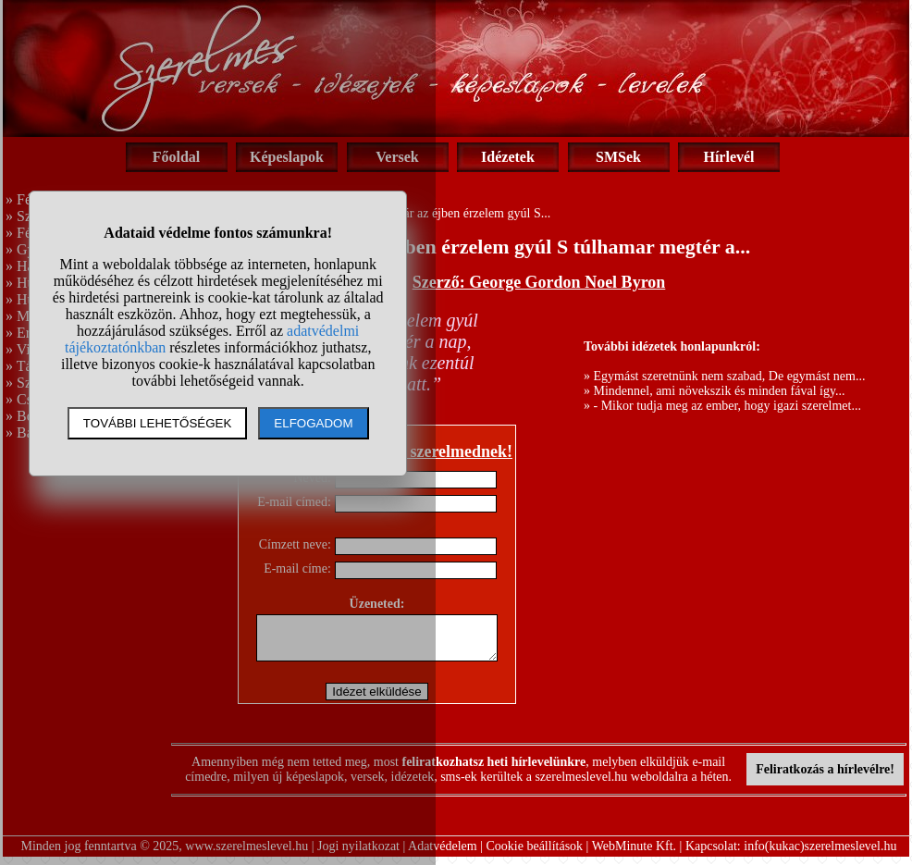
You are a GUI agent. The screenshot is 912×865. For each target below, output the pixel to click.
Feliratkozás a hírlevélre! (825, 778)
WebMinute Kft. (634, 854)
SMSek (618, 157)
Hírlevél (728, 157)
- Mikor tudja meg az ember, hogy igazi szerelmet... (727, 406)
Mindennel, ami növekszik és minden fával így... (719, 391)
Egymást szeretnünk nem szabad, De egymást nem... (730, 376)
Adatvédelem (442, 854)
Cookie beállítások (535, 854)
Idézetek (508, 157)
